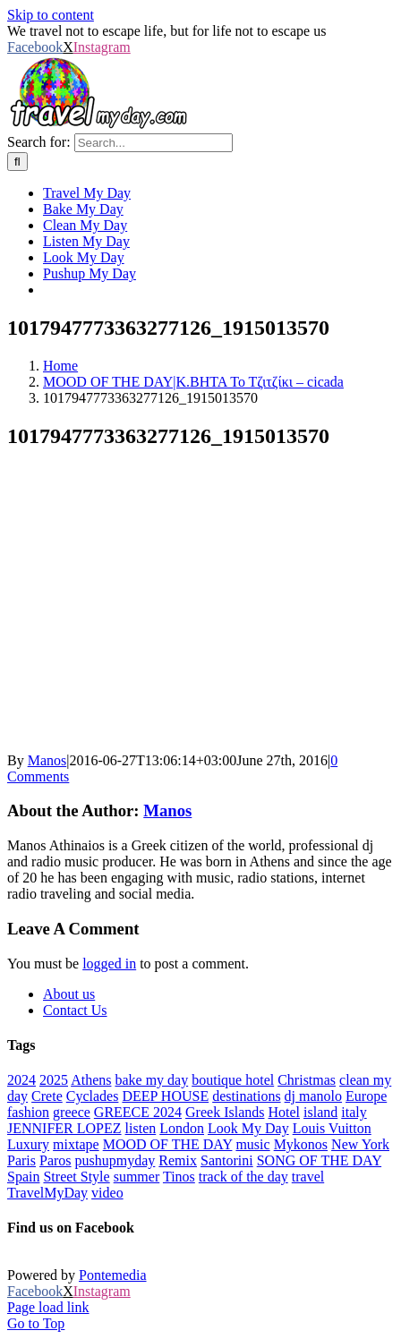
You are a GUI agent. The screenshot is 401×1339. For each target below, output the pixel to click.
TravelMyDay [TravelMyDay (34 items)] (47, 1192)
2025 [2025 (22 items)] (53, 1079)
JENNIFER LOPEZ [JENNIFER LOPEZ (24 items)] (64, 1128)
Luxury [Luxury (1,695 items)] (28, 1144)
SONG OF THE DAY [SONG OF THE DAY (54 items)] (319, 1160)
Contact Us (75, 1010)
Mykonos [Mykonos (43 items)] (301, 1144)
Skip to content (50, 14)
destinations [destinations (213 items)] (246, 1096)
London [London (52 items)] (181, 1128)
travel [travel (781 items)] (308, 1176)
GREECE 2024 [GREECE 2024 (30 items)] (138, 1112)
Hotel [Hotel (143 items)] (284, 1112)
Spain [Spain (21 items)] (23, 1176)
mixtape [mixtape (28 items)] (76, 1144)
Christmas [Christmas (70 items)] (306, 1079)
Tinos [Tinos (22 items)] (179, 1176)
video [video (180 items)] (107, 1192)
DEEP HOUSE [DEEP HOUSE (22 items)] (165, 1096)
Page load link (48, 1307)
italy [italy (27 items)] (353, 1112)
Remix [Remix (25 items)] (177, 1160)
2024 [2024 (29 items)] (21, 1079)
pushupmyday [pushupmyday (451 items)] (115, 1160)
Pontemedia (113, 1275)
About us (69, 994)
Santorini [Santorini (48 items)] (226, 1160)
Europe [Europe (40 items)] (366, 1096)
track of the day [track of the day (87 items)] (243, 1176)
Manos (47, 760)
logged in (109, 963)
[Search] (17, 161)
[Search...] (153, 142)
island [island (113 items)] (320, 1112)
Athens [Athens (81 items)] (91, 1079)
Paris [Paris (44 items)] (21, 1160)
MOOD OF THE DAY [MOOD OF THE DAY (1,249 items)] (168, 1144)
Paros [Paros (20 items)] (55, 1160)
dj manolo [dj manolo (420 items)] (313, 1096)
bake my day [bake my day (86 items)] (151, 1079)
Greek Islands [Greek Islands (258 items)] (224, 1112)
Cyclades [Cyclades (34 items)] (92, 1096)
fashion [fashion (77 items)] (28, 1112)
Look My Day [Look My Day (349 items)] (248, 1128)
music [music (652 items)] (252, 1144)
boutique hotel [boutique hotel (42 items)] (233, 1079)
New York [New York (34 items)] (360, 1144)
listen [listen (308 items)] (141, 1128)
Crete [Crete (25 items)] (47, 1096)
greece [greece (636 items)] (71, 1112)
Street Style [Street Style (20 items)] (76, 1176)
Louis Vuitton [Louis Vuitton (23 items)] (332, 1128)
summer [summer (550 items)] (137, 1176)
